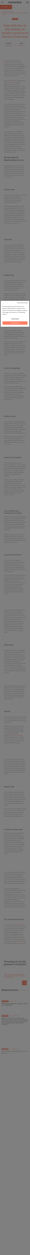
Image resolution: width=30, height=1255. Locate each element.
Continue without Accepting (22, 302)
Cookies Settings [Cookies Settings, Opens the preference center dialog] (15, 318)
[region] (15, 314)
